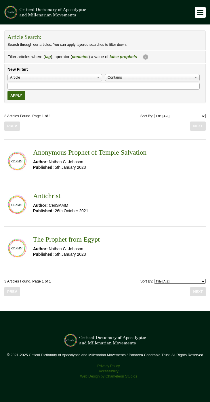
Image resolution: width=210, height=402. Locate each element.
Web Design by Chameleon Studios (108, 376)
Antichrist (46, 196)
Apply (16, 96)
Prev (12, 126)
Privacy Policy (108, 366)
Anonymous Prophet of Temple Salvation (89, 152)
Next (198, 126)
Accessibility (109, 371)
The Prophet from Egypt (66, 239)
